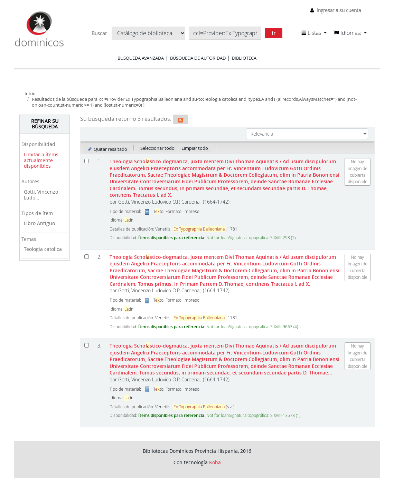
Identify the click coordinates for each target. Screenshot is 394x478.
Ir (273, 33)
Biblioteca (244, 58)
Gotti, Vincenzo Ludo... (41, 194)
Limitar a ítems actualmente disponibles (41, 160)
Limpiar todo (194, 148)
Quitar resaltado (107, 149)
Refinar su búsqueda (44, 124)
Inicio (30, 93)
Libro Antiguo (39, 223)
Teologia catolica (43, 249)
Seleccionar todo (157, 148)
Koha (215, 462)
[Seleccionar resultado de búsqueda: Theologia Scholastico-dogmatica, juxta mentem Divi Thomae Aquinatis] (86, 161)
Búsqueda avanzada (141, 58)
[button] (314, 33)
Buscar (99, 33)
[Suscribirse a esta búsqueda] (180, 119)
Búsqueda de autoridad (198, 58)
